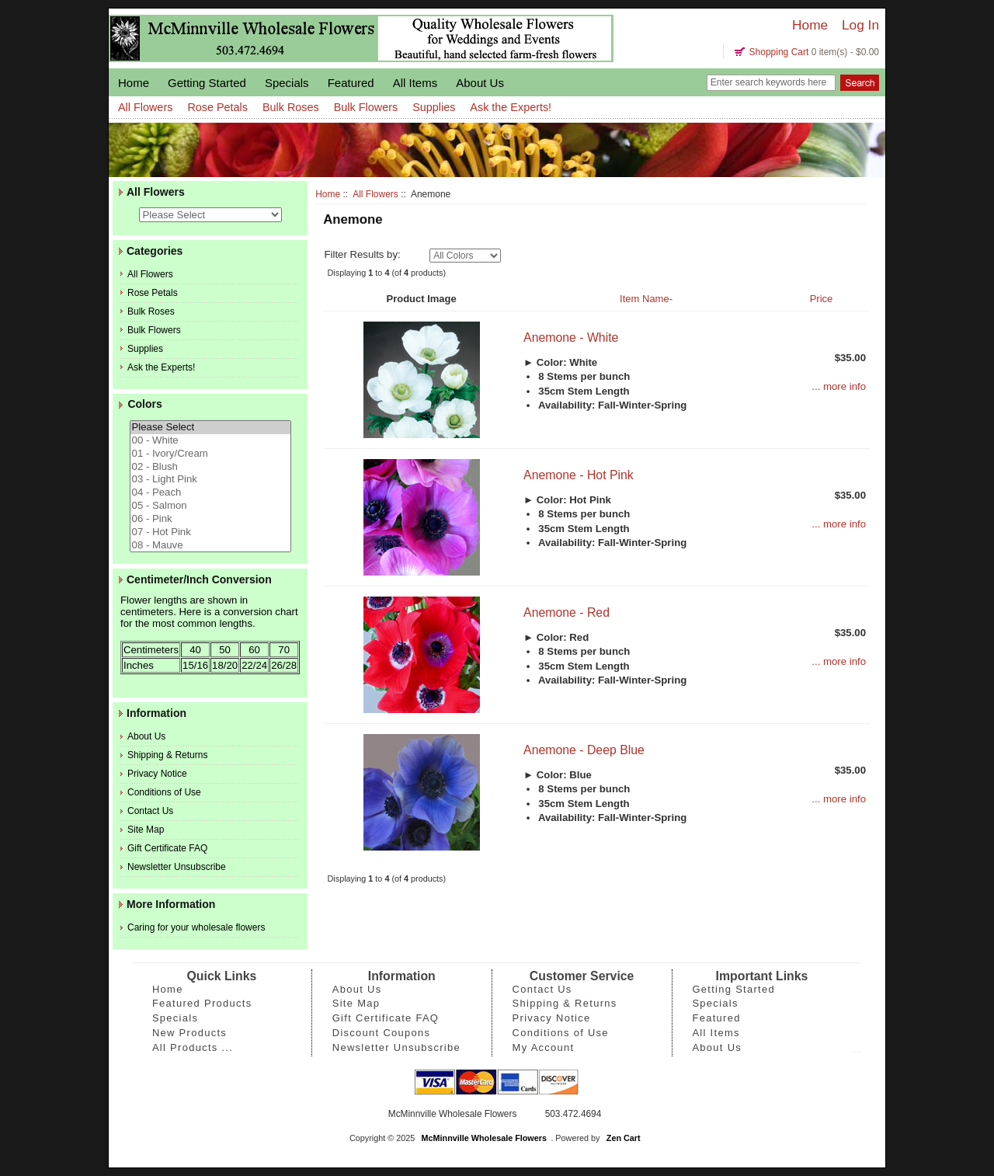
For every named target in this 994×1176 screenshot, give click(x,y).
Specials (287, 82)
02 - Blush (210, 467)
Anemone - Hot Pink (578, 475)
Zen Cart (623, 1138)
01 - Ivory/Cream (210, 454)
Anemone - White (570, 337)
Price (821, 298)
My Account (544, 1047)
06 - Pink (210, 519)
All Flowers (375, 194)
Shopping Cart (779, 52)
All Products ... (192, 1047)
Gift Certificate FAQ (167, 848)
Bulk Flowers (366, 107)
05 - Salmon (210, 506)
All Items (415, 82)
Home (810, 25)
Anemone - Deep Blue (584, 750)
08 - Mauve (210, 545)
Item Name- (646, 298)
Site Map (145, 829)
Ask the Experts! (510, 107)
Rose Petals (217, 107)
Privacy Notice (157, 773)
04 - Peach (210, 492)
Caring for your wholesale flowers (196, 927)
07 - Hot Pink (210, 532)
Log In (860, 25)
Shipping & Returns (167, 755)
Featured (351, 82)
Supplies (433, 107)
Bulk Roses (290, 107)
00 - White (210, 440)
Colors (144, 404)
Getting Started (207, 82)
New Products (189, 1033)
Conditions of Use (164, 792)
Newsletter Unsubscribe (176, 866)
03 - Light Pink (210, 479)
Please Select (210, 427)
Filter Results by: (362, 254)
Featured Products (202, 1003)
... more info (839, 386)
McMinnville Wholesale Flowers (484, 1138)
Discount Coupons (381, 1033)
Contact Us (150, 810)
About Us (480, 82)
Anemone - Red (566, 612)
